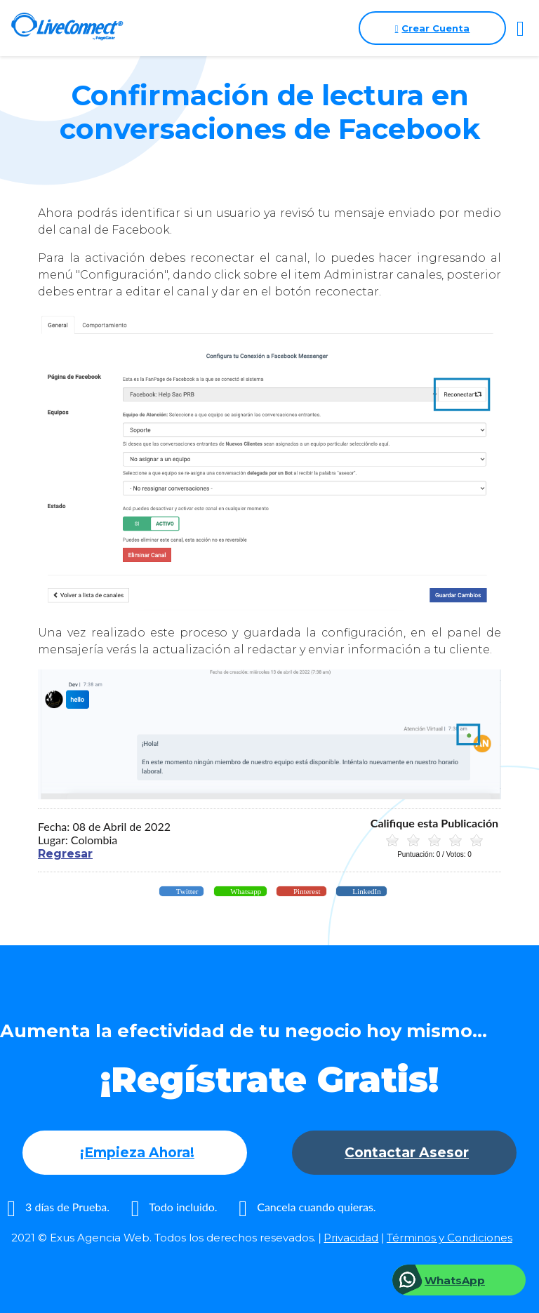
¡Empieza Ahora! (137, 1153)
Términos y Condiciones (449, 1237)
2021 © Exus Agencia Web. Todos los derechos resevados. (163, 1237)
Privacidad (351, 1237)
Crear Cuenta (432, 28)
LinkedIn (366, 891)
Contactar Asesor (407, 1153)
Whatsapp (245, 891)
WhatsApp (455, 1280)
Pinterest (305, 891)
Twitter (186, 891)
